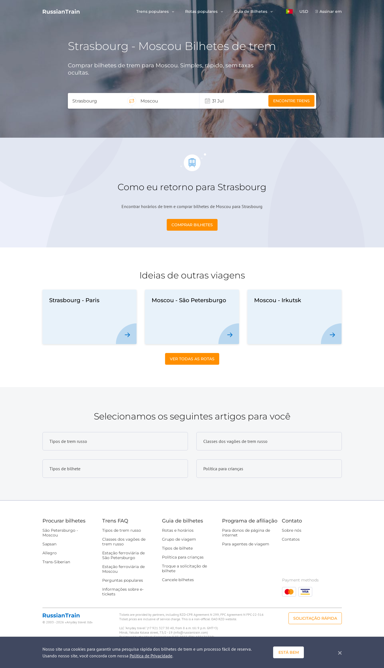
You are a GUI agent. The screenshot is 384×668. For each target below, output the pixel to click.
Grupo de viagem (179, 539)
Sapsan (49, 544)
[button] (289, 11)
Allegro (49, 552)
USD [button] (303, 11)
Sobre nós (291, 530)
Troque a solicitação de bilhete (184, 568)
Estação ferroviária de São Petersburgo (123, 555)
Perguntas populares (122, 580)
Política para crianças (183, 557)
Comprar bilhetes (192, 224)
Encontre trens (291, 100)
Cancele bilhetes (178, 579)
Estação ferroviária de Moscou (123, 569)
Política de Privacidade (151, 656)
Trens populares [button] (153, 11)
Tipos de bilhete (177, 548)
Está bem (288, 652)
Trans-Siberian (56, 561)
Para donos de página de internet (246, 533)
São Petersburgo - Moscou (60, 533)
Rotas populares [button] (202, 11)
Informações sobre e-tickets (123, 592)
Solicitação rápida (315, 618)
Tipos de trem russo (121, 530)
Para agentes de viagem (245, 544)
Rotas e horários (178, 530)
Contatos (291, 539)
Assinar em (330, 11)
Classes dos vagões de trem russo (124, 542)
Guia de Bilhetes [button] (251, 11)
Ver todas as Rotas (192, 358)
